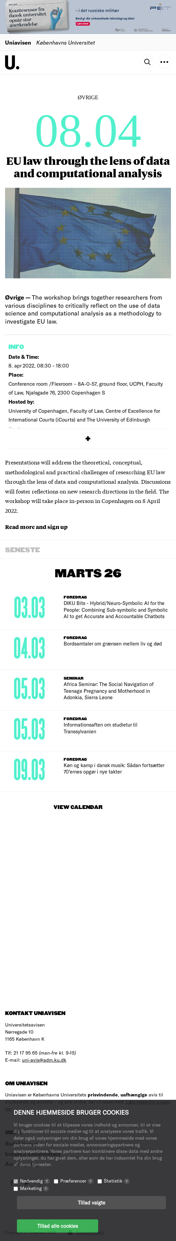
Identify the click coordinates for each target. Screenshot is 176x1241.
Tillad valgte (91, 1202)
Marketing (34, 1188)
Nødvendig (35, 1181)
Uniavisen (18, 42)
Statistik (117, 1181)
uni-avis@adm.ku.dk (44, 1060)
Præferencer (76, 1181)
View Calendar (78, 807)
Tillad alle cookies (57, 1226)
